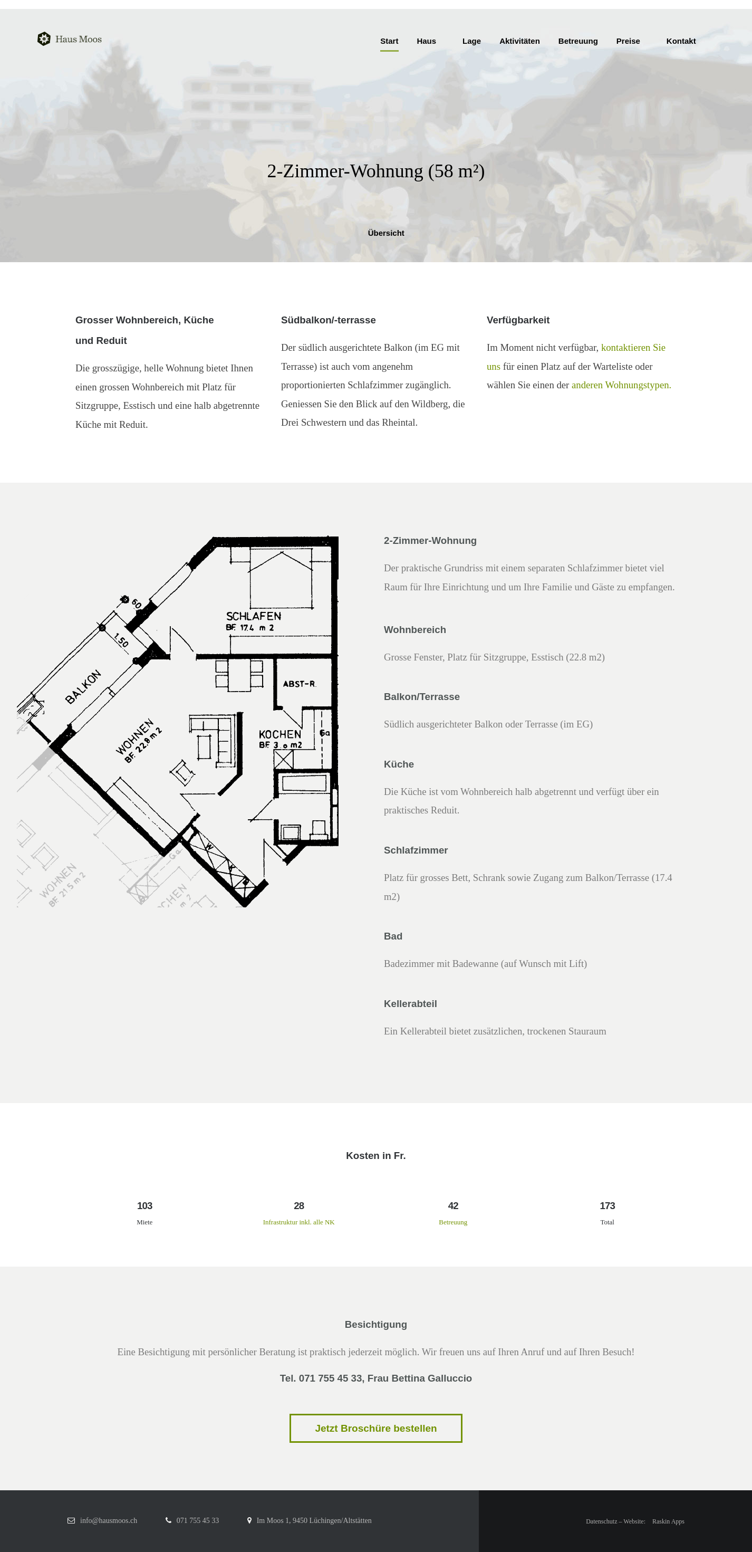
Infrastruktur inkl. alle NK (299, 1222)
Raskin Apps (668, 1521)
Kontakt (681, 40)
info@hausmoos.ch (108, 1521)
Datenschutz (601, 1521)
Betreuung (578, 40)
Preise (628, 40)
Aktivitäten (519, 40)
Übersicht (376, 233)
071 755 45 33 (198, 1521)
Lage (471, 40)
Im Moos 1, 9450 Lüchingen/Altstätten (314, 1521)
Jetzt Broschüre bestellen (376, 1428)
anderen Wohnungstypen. (621, 384)
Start (389, 40)
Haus (426, 40)
